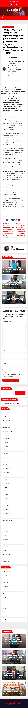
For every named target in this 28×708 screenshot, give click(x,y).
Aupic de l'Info (14, 10)
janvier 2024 (6, 505)
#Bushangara (11, 63)
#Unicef (10, 80)
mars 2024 (5, 498)
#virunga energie (17, 80)
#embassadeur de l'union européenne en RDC (14, 66)
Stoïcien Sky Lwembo (9, 271)
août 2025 (5, 435)
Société (5, 612)
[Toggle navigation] (15, 18)
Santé (4, 604)
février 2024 (6, 502)
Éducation (5, 582)
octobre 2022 (6, 561)
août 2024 (5, 479)
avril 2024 (5, 494)
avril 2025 (5, 450)
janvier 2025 (6, 461)
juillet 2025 (6, 438)
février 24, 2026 (9, 659)
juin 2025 (5, 442)
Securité (5, 608)
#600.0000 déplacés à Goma (15, 61)
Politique (5, 597)
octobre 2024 (6, 472)
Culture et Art (6, 571)
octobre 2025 (6, 427)
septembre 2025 (7, 431)
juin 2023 (5, 531)
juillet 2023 (6, 528)
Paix (4, 593)
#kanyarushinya (12, 71)
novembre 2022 (7, 558)
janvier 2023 (6, 550)
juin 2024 (5, 487)
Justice (5, 590)
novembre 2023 (7, 513)
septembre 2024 (7, 476)
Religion (5, 601)
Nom (4, 350)
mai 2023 (5, 535)
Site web (4, 363)
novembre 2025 (7, 424)
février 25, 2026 (9, 643)
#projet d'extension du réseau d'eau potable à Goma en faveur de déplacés (16, 76)
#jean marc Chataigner (14, 69)
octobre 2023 (6, 517)
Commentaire (6, 321)
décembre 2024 (7, 464)
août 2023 (5, 524)
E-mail (4, 357)
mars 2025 (5, 453)
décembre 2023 (7, 509)
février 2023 (6, 546)
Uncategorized (7, 619)
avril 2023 (5, 539)
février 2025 (6, 457)
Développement (7, 575)
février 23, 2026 (9, 693)
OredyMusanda (13, 57)
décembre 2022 (7, 554)
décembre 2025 (7, 420)
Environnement (7, 586)
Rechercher (6, 388)
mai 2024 (5, 491)
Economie (5, 578)
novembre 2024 (7, 468)
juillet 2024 (6, 483)
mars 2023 (5, 543)
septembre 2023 (7, 520)
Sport (4, 616)
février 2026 (6, 412)
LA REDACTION (7, 302)
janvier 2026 (6, 416)
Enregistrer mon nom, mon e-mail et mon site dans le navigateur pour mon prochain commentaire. (13, 374)
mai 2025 (5, 446)
